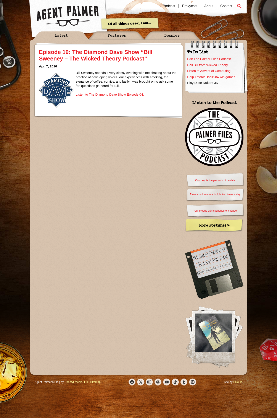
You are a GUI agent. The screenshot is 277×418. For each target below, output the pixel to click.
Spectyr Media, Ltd (76, 382)
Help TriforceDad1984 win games (211, 77)
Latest (61, 35)
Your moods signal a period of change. (215, 210)
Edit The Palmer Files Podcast (209, 59)
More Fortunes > (214, 225)
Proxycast (189, 6)
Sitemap (95, 382)
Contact (226, 6)
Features (117, 35)
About (208, 6)
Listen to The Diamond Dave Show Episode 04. (110, 94)
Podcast (169, 6)
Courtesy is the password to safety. (215, 180)
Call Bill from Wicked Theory (207, 65)
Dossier (172, 35)
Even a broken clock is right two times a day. (215, 194)
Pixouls (237, 382)
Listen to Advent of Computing (208, 71)
